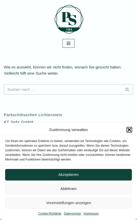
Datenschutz (72, 213)
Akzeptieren (68, 174)
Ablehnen (68, 188)
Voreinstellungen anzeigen (68, 203)
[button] (129, 129)
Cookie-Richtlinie (49, 213)
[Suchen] (63, 89)
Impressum (91, 213)
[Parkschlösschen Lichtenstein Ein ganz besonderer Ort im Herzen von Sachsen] (68, 19)
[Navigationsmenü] (68, 43)
